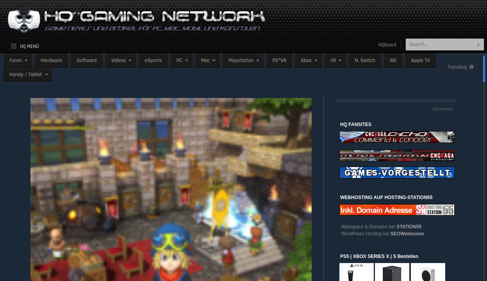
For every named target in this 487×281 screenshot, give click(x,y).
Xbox (306, 60)
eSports (153, 60)
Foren (15, 60)
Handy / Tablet (25, 74)
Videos (118, 60)
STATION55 (408, 226)
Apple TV (420, 60)
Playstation (240, 60)
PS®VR (279, 60)
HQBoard (387, 45)
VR (333, 60)
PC (179, 60)
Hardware (51, 60)
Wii (393, 60)
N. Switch (365, 60)
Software (87, 60)
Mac (205, 60)
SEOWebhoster (408, 234)
